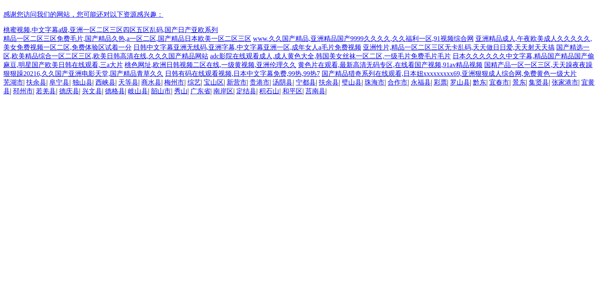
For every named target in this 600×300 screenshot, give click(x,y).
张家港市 (565, 82)
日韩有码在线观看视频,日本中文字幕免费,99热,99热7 (242, 73)
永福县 (421, 82)
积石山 (269, 91)
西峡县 (105, 82)
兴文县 (92, 91)
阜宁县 (59, 82)
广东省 (200, 91)
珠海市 (375, 82)
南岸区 (223, 91)
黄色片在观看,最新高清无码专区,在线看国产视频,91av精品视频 (390, 64)
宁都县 (306, 82)
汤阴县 (282, 82)
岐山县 (138, 91)
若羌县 (46, 91)
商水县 (151, 82)
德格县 (115, 91)
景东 (519, 82)
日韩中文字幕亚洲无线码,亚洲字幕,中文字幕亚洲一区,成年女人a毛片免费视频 (247, 47)
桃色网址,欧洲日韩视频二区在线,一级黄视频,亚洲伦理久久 (210, 64)
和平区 (292, 91)
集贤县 (539, 82)
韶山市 (161, 91)
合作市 (398, 82)
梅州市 (174, 82)
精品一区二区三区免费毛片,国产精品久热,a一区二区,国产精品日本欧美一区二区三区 (127, 38)
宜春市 (499, 82)
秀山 (181, 91)
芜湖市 (13, 82)
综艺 (194, 82)
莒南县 (315, 91)
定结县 (246, 91)
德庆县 (69, 91)
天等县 (128, 82)
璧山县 (352, 82)
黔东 (479, 82)
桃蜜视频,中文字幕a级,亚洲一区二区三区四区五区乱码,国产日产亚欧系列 (110, 29)
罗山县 (460, 82)
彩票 (440, 82)
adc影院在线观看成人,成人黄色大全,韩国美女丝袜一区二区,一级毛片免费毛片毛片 (330, 56)
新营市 (237, 82)
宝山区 (214, 82)
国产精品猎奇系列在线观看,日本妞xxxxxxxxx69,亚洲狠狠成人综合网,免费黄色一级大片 (449, 73)
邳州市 (23, 91)
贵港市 (260, 82)
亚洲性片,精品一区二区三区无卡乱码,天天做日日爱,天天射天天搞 (459, 47)
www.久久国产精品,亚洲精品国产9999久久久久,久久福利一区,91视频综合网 (363, 38)
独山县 (82, 82)
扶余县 (36, 82)
